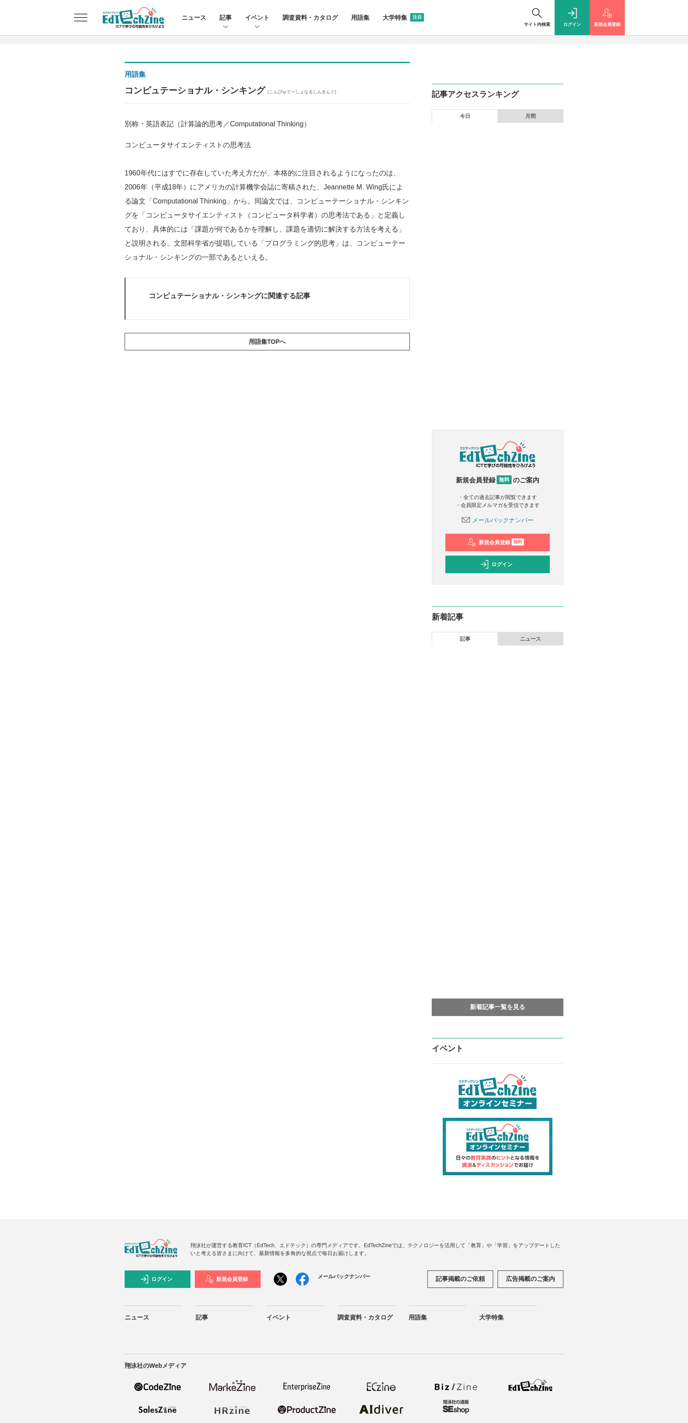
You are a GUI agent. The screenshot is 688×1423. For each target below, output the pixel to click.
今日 (465, 116)
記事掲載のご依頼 (460, 1278)
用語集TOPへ (267, 341)
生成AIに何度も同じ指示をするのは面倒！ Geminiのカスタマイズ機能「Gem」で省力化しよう (504, 192)
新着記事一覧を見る (497, 1006)
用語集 (360, 17)
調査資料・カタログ (310, 17)
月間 (530, 116)
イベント (257, 18)
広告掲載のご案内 (530, 1278)
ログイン (496, 564)
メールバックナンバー (498, 520)
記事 (225, 18)
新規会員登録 (495, 542)
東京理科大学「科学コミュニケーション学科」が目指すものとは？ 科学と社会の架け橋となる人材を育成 (504, 249)
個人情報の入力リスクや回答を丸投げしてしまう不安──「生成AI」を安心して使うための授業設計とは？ (504, 363)
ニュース (194, 17)
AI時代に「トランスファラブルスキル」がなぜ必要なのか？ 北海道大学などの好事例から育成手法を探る (504, 396)
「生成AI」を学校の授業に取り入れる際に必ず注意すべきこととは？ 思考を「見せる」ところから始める (504, 306)
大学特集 (403, 17)
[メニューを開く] (80, 17)
